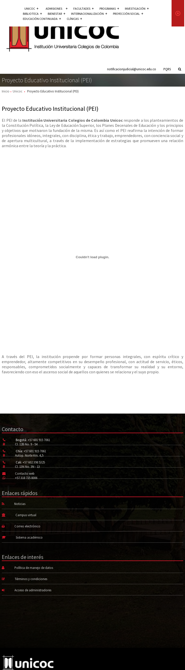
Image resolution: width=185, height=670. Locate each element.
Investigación (137, 8)
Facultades (83, 8)
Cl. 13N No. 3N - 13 (27, 466)
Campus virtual (25, 515)
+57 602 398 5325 (34, 462)
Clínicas (74, 19)
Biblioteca (32, 14)
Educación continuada (42, 19)
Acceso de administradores (32, 590)
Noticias (19, 504)
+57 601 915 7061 (39, 440)
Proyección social (128, 14)
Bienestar (56, 14)
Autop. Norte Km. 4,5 (29, 455)
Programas (109, 8)
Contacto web (25, 473)
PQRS (167, 69)
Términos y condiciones (31, 579)
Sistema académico (29, 537)
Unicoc (17, 91)
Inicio (5, 91)
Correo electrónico (27, 526)
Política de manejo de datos (33, 568)
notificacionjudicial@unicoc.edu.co (131, 69)
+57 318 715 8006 (26, 478)
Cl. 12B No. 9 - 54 (26, 444)
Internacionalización (89, 14)
